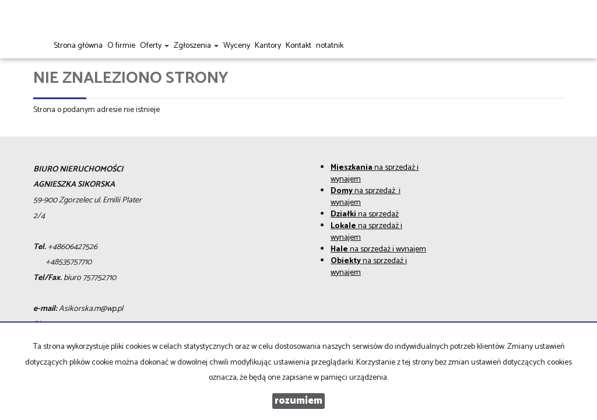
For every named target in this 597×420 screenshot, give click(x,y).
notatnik (329, 45)
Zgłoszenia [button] (196, 45)
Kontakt (298, 45)
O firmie (121, 45)
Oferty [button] (154, 45)
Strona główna (78, 45)
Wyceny (236, 45)
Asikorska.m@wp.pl (91, 309)
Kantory (268, 45)
